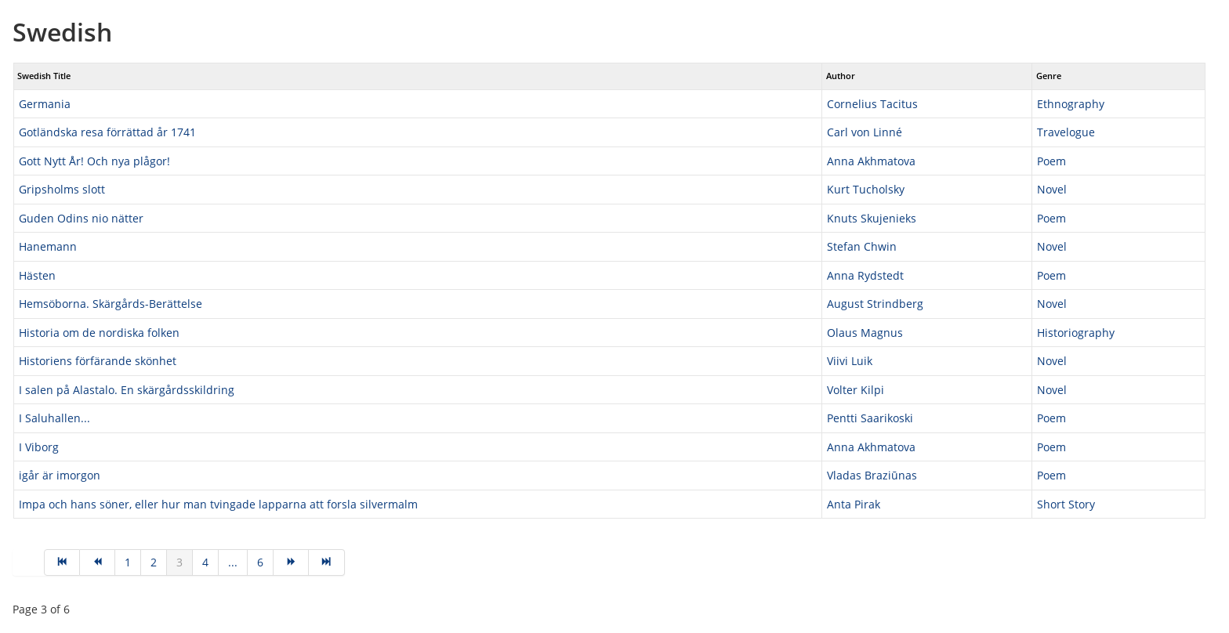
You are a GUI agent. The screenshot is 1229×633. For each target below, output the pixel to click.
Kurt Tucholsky (866, 189)
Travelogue (1066, 132)
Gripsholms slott (62, 189)
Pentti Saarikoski (870, 418)
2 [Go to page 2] (153, 562)
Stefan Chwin (862, 246)
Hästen (37, 275)
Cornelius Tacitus (872, 103)
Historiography (1076, 332)
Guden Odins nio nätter (81, 218)
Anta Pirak (853, 504)
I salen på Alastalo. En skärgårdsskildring (126, 389)
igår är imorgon (59, 475)
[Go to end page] (326, 562)
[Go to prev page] (97, 562)
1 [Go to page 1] (128, 562)
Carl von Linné (864, 132)
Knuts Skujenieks (871, 218)
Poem (1051, 161)
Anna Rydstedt (865, 275)
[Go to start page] (62, 562)
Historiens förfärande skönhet (97, 360)
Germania (45, 103)
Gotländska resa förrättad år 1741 (107, 132)
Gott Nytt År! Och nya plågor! (94, 161)
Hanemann (48, 246)
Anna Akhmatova (871, 161)
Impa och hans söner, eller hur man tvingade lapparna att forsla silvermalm (218, 504)
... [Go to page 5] (232, 562)
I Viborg (39, 446)
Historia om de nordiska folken (99, 332)
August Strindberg (875, 303)
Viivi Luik (849, 360)
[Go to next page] (291, 562)
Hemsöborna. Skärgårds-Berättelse (110, 303)
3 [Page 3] (179, 562)
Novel (1052, 189)
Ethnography (1070, 103)
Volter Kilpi (855, 389)
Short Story (1066, 504)
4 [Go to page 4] (205, 562)
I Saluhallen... (54, 418)
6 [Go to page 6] (260, 562)
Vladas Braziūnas (872, 475)
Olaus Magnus (865, 332)
